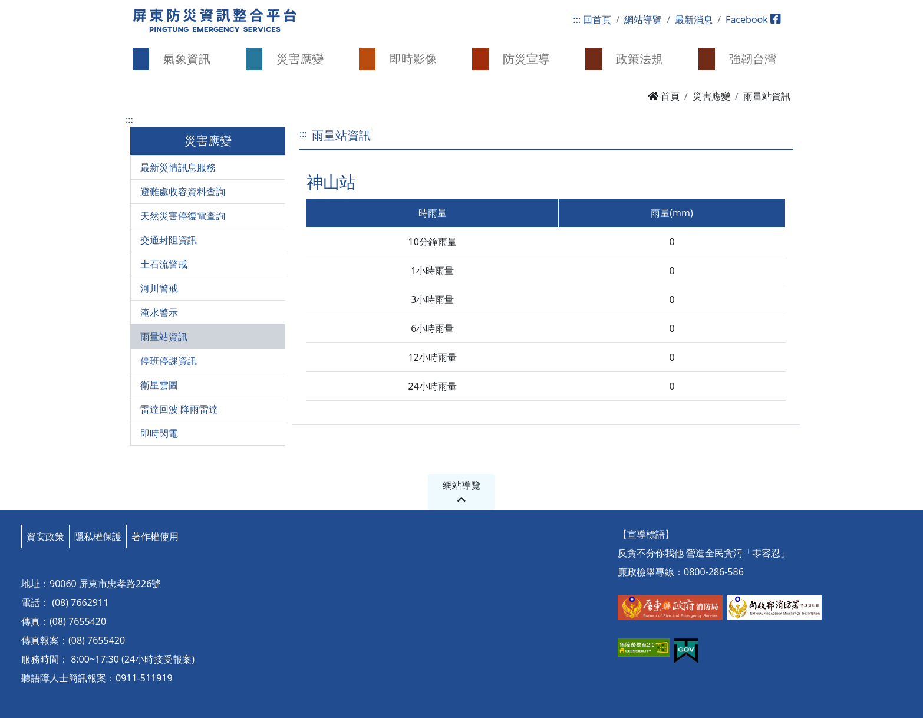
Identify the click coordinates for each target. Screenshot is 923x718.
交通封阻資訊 (168, 239)
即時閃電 (159, 433)
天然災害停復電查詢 (182, 215)
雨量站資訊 (163, 336)
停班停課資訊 (168, 360)
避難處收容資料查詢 (182, 191)
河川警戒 (159, 288)
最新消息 (694, 19)
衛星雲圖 (159, 384)
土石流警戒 (163, 264)
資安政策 (45, 536)
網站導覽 (643, 19)
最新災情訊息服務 (178, 167)
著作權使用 (155, 536)
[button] (179, 59)
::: (577, 19)
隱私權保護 (97, 536)
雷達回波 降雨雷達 (179, 409)
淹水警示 (159, 312)
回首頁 (597, 19)
